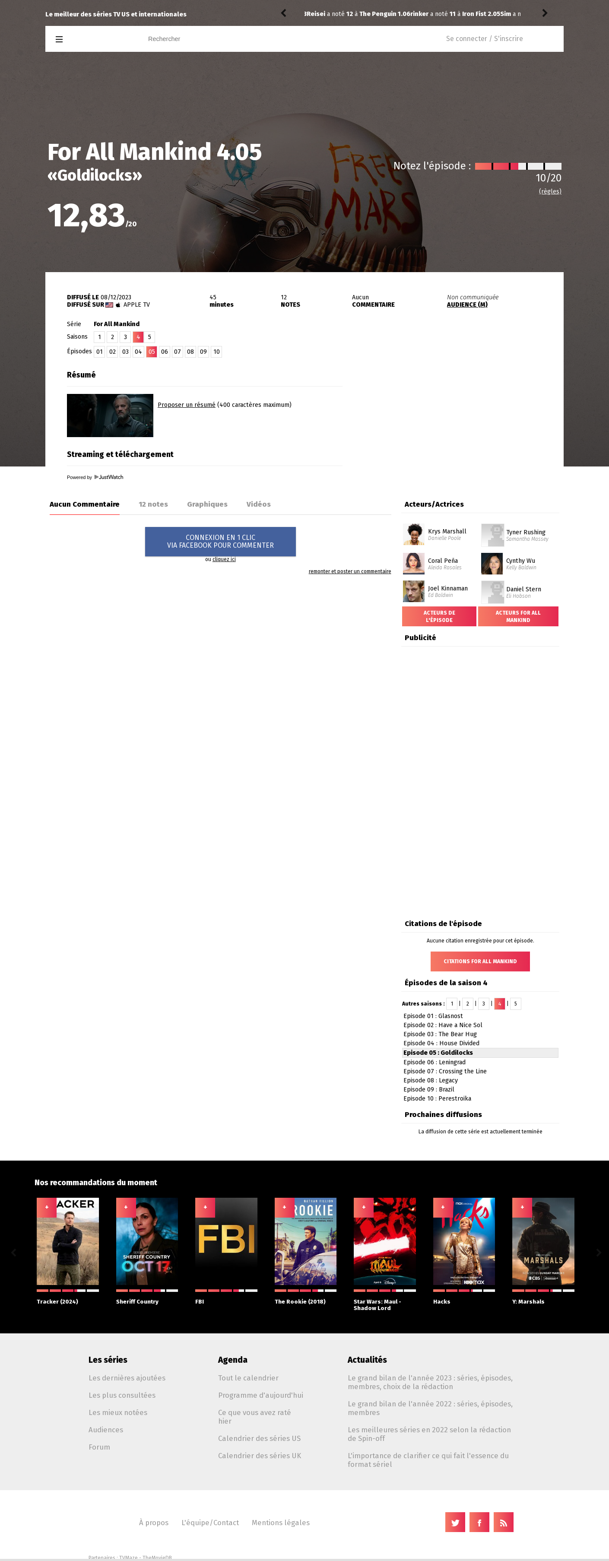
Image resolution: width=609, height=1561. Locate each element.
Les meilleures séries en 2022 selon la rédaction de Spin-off (429, 1434)
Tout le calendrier (248, 1378)
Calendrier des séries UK (259, 1455)
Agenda (232, 1360)
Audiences (106, 1429)
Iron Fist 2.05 (377, 14)
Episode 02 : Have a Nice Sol (442, 1025)
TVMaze (128, 1558)
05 (152, 351)
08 (190, 351)
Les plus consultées (122, 1395)
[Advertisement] (462, 420)
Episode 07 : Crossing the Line (445, 1071)
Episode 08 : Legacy (430, 1080)
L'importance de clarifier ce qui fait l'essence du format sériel (428, 1460)
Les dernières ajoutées (127, 1378)
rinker (316, 14)
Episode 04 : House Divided (441, 1043)
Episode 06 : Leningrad (434, 1062)
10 (216, 351)
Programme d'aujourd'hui (260, 1395)
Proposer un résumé (187, 405)
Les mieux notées (118, 1412)
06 (164, 351)
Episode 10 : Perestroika (437, 1098)
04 (138, 351)
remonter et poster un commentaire (350, 571)
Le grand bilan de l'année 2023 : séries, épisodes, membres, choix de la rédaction (430, 1382)
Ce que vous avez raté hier (254, 1416)
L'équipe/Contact (210, 1522)
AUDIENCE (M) (467, 304)
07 (177, 351)
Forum (99, 1447)
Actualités (367, 1360)
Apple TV (137, 304)
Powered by (95, 477)
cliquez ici (224, 559)
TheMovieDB (157, 1558)
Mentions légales (281, 1522)
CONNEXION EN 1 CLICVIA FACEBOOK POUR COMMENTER (220, 541)
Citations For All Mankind (480, 961)
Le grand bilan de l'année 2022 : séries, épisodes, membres (430, 1408)
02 (112, 351)
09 (203, 351)
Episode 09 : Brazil (428, 1089)
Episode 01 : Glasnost (433, 1016)
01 (99, 351)
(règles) (550, 191)
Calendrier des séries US (259, 1438)
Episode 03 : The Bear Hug (440, 1034)
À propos (153, 1522)
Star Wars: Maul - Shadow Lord (385, 1300)
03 (125, 351)
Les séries (108, 1360)
